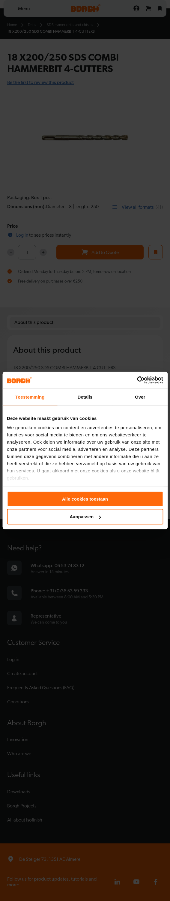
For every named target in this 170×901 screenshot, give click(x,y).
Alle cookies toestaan (85, 498)
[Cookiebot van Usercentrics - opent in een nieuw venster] (137, 380)
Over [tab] (140, 396)
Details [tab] (85, 396)
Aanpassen (85, 516)
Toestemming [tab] (30, 396)
